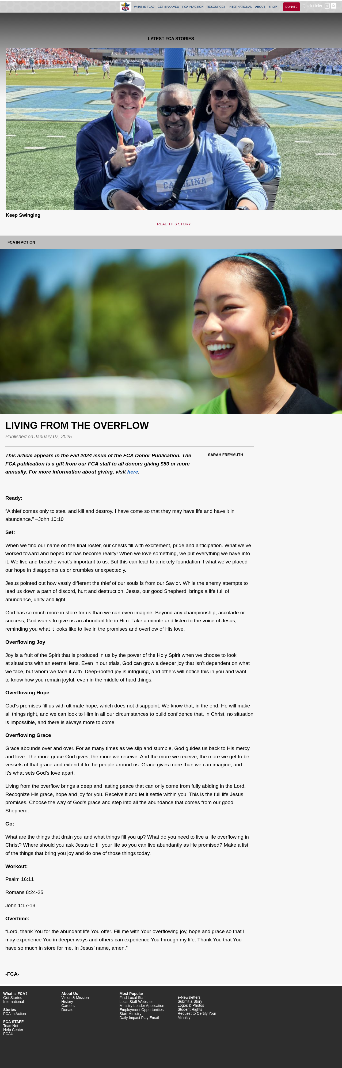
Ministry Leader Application (142, 1005)
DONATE (292, 6)
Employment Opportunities (142, 1010)
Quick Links (312, 6)
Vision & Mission (75, 997)
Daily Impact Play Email (139, 1018)
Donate (67, 1010)
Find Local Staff (133, 997)
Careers (68, 1005)
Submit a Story (190, 1001)
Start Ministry (131, 1014)
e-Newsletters (189, 997)
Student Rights (190, 1009)
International (13, 1001)
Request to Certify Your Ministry (197, 1015)
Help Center (13, 1030)
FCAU (8, 1034)
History (67, 1001)
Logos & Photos (191, 1005)
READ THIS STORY (174, 224)
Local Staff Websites (137, 1001)
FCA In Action (21, 242)
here (132, 472)
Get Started (12, 997)
